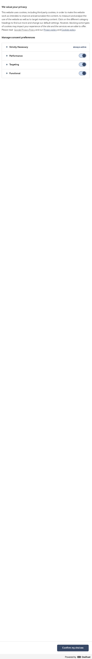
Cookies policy (68, 30)
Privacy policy (50, 30)
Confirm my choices (72, 648)
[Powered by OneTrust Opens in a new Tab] (77, 657)
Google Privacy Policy (24, 30)
